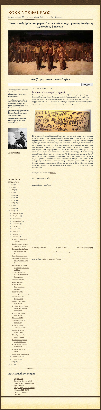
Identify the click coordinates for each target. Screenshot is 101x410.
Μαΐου (15, 231)
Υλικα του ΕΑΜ (17, 318)
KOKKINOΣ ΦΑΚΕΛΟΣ (29, 12)
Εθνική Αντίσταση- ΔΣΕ (23, 381)
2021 (12, 187)
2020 (12, 190)
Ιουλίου (15, 226)
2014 (12, 205)
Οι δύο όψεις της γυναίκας (20, 354)
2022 (12, 184)
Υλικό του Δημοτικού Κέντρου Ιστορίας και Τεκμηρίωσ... (20, 275)
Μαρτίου (16, 236)
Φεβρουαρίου (17, 356)
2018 (12, 195)
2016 (12, 200)
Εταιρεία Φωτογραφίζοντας (24, 383)
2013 (12, 208)
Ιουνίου (15, 229)
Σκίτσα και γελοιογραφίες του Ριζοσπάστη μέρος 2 (20, 261)
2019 (12, 192)
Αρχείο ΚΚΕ (18, 379)
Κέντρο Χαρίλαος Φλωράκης (24, 388)
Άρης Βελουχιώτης (18, 279)
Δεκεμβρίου (17, 213)
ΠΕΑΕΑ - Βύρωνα (21, 392)
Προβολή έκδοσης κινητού (62, 252)
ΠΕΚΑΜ (17, 394)
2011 (12, 362)
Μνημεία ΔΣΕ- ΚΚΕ (21, 390)
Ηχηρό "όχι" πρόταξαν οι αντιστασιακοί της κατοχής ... (20, 251)
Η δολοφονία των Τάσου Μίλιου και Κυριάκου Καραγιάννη (20, 308)
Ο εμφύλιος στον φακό (19, 256)
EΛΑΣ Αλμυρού (17, 282)
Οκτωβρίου (16, 218)
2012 (12, 211)
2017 (12, 197)
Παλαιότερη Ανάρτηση (84, 247)
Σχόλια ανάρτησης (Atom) (51, 259)
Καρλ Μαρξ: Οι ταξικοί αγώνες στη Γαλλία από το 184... (20, 268)
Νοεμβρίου (16, 216)
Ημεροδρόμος (19, 385)
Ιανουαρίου (16, 359)
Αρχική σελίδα (61, 247)
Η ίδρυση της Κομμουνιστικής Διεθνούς (18, 287)
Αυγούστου (16, 224)
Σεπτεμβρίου (17, 221)
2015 (12, 203)
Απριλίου (16, 234)
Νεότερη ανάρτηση (39, 247)
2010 (12, 364)
